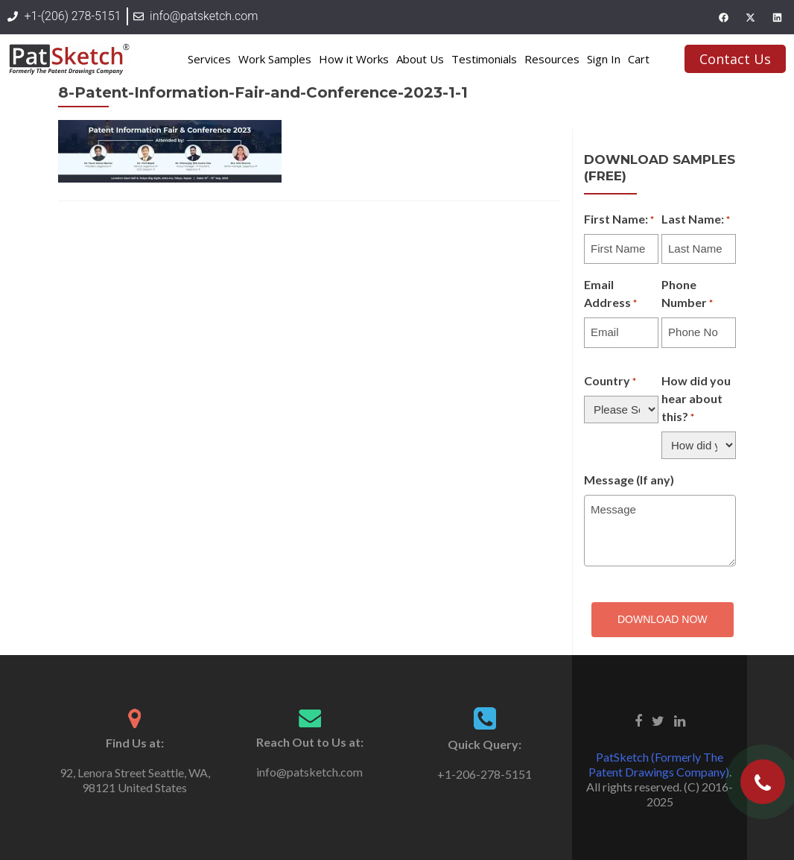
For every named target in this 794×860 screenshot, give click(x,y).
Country (610, 381)
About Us (420, 58)
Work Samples (274, 58)
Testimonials (484, 58)
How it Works (354, 58)
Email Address (610, 294)
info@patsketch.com (309, 772)
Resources (551, 58)
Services (209, 58)
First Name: (619, 220)
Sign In (603, 58)
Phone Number (687, 294)
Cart (639, 58)
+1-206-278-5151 (484, 774)
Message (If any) (629, 479)
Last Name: (695, 220)
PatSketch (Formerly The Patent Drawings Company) (658, 764)
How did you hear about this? (696, 399)
